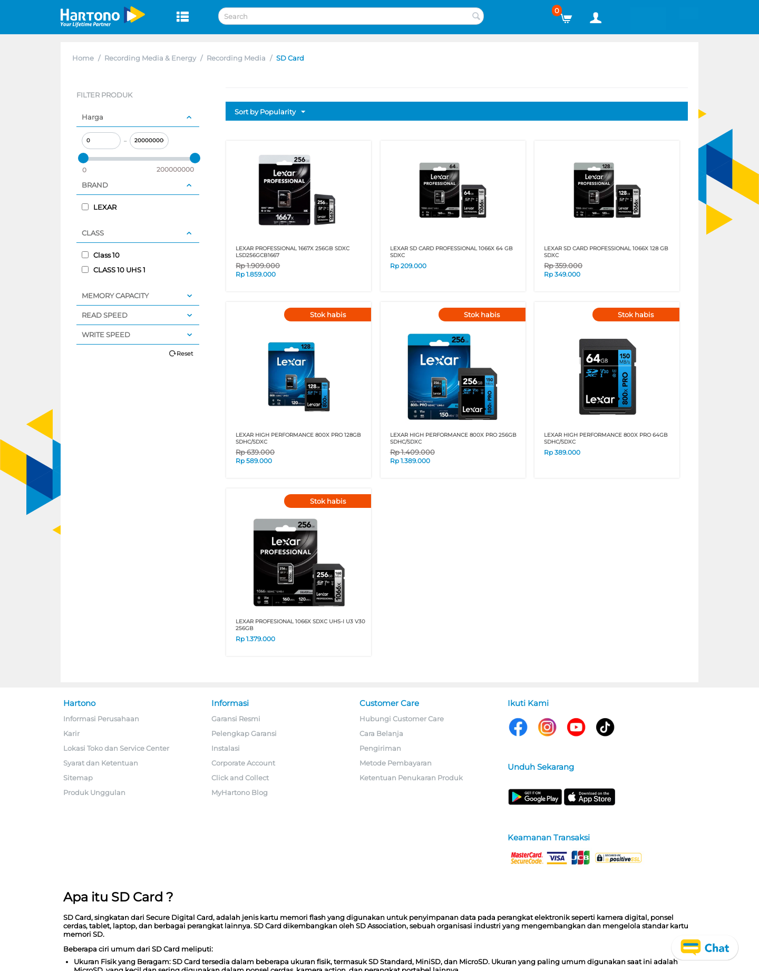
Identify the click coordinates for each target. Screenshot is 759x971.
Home (83, 58)
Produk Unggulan (94, 792)
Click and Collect (240, 777)
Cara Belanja (381, 733)
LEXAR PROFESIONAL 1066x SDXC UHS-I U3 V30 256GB (300, 625)
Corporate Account (243, 763)
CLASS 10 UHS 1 (113, 270)
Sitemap (78, 777)
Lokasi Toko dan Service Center (116, 748)
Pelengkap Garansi (244, 733)
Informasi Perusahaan (101, 718)
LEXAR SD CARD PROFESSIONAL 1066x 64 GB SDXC (451, 252)
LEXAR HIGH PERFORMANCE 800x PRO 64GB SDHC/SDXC (606, 438)
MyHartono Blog (239, 792)
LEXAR (99, 207)
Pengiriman (380, 748)
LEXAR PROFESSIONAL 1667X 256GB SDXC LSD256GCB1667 (292, 252)
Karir (71, 733)
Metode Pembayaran (395, 763)
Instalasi (225, 748)
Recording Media (236, 58)
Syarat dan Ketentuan (100, 763)
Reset (185, 353)
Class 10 (101, 255)
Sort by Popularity (270, 112)
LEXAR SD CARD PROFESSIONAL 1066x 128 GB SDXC (606, 252)
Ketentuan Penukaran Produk (411, 777)
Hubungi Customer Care (401, 718)
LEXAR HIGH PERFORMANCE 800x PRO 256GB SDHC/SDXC (453, 438)
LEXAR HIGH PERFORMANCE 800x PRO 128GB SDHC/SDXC (298, 438)
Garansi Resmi (235, 718)
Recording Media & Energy (150, 58)
